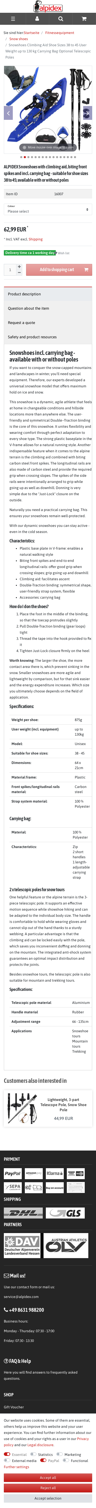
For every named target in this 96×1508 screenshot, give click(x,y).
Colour (11, 206)
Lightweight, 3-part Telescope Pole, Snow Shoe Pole (63, 1104)
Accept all (48, 1478)
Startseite (31, 33)
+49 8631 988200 (26, 1310)
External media (24, 1461)
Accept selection (48, 1498)
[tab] (48, 294)
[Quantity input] (10, 270)
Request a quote (21, 322)
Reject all (48, 1488)
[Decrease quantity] (19, 273)
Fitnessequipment (59, 33)
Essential (19, 1455)
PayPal (53, 1461)
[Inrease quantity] (19, 267)
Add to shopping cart (64, 270)
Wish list (61, 253)
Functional (79, 1461)
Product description (24, 294)
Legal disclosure (40, 1445)
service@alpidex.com (21, 1297)
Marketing (73, 1455)
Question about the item (28, 308)
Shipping (35, 239)
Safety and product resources (32, 337)
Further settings (16, 1467)
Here (8, 1372)
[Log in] (37, 18)
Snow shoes (18, 39)
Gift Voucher (14, 1407)
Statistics (45, 1455)
